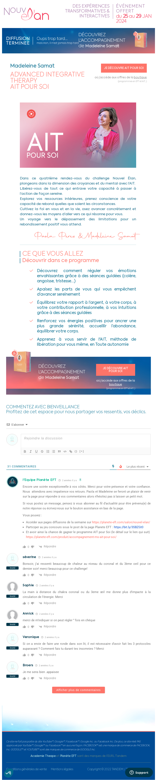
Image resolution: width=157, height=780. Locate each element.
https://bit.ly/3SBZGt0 (128, 527)
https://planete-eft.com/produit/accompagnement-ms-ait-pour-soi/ (71, 537)
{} (76, 451)
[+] (82, 451)
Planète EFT (68, 756)
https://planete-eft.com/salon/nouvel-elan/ (121, 522)
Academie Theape (43, 756)
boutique (140, 77)
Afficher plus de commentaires (78, 690)
